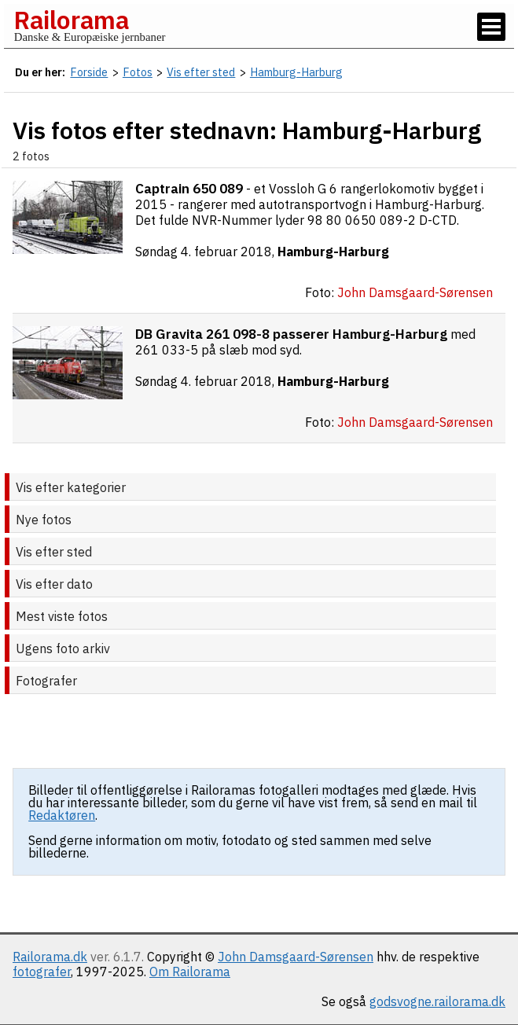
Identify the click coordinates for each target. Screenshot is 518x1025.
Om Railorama (189, 971)
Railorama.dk (50, 956)
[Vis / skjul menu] (491, 27)
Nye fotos (44, 519)
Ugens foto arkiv (63, 648)
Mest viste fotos (62, 616)
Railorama (71, 19)
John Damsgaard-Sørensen (295, 956)
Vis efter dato (54, 584)
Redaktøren (61, 815)
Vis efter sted (54, 552)
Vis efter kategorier (71, 487)
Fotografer (46, 681)
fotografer (42, 971)
